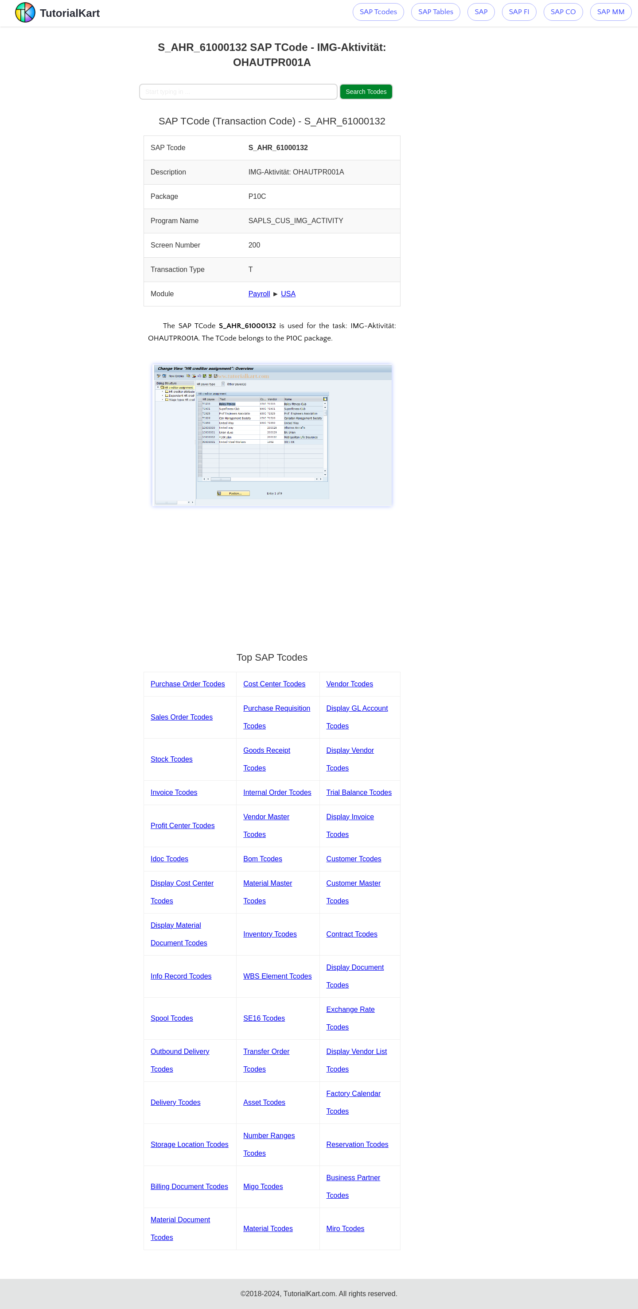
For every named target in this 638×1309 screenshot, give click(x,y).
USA (288, 294)
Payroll (259, 294)
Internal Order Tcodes (277, 792)
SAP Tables (435, 12)
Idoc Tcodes (169, 859)
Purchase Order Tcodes (188, 684)
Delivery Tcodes (176, 1102)
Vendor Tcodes (350, 684)
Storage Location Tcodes (190, 1144)
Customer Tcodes (354, 859)
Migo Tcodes (263, 1186)
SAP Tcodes (378, 12)
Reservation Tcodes (358, 1144)
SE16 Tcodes (264, 1018)
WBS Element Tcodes (277, 976)
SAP (481, 12)
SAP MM (611, 12)
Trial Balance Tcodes (359, 792)
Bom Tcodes (262, 859)
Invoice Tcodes (174, 792)
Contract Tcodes (352, 934)
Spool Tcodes (172, 1018)
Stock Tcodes (172, 759)
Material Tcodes (268, 1228)
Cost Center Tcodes (274, 684)
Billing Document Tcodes (189, 1186)
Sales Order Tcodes (182, 717)
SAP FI (519, 12)
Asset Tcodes (264, 1102)
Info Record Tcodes (181, 976)
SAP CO (563, 12)
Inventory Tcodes (270, 934)
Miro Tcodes (346, 1228)
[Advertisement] (74, 159)
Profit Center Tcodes (183, 825)
